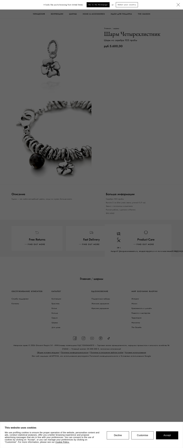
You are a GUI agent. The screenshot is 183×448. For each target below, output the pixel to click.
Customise (142, 435)
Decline (118, 435)
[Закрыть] (178, 5)
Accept (167, 435)
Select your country (127, 5)
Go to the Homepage (98, 5)
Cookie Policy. (62, 442)
